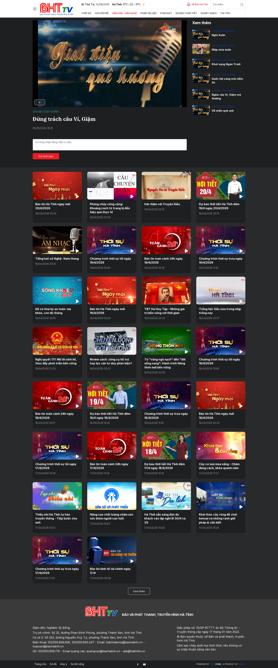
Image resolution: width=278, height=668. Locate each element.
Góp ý (63, 664)
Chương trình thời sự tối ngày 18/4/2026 (219, 361)
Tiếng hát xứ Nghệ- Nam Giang (57, 258)
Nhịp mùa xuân (221, 49)
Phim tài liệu (148, 13)
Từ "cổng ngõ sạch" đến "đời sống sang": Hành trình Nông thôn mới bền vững (164, 363)
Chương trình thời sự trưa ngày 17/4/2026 (57, 570)
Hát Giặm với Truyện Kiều (162, 204)
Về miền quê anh (223, 110)
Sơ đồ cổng (77, 664)
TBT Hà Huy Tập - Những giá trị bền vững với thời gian (164, 311)
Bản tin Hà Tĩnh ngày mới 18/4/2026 (216, 415)
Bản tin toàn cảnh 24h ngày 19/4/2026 (163, 260)
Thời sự (86, 13)
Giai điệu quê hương (46, 111)
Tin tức (225, 13)
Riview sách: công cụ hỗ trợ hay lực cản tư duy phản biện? (111, 361)
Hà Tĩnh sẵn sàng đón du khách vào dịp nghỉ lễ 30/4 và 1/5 (164, 518)
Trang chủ (40, 664)
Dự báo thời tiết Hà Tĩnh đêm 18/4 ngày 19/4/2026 (110, 415)
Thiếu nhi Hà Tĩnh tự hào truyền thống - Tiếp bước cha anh (56, 518)
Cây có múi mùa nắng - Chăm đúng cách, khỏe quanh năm (219, 466)
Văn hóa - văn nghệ (124, 13)
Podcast (166, 13)
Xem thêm (139, 591)
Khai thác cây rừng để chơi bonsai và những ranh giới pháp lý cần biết (218, 518)
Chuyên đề (102, 13)
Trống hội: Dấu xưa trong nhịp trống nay (220, 311)
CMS (215, 664)
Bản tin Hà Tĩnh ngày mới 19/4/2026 (107, 311)
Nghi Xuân (218, 35)
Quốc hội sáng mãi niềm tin (227, 80)
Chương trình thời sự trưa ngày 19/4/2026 (221, 260)
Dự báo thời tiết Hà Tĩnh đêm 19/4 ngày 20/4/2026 (219, 206)
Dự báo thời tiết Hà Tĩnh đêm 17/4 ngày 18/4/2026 (164, 466)
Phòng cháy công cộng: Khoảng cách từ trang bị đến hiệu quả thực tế (110, 208)
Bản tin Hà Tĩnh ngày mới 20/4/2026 (52, 206)
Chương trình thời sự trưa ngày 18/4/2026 (166, 415)
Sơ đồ (53, 664)
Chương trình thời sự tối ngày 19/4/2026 (110, 260)
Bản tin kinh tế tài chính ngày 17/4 (110, 570)
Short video (209, 13)
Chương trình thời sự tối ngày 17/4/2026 (55, 466)
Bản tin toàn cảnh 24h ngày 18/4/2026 (54, 415)
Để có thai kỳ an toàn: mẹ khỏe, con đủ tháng (53, 311)
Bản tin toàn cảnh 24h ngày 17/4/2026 (109, 466)
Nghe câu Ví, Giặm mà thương (226, 96)
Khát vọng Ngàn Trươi (226, 64)
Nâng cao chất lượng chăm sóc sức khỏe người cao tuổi (111, 516)
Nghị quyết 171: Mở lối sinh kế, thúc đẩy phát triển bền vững (56, 361)
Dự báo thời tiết (186, 13)
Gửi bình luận (46, 156)
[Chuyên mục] (35, 9)
